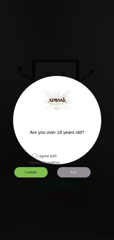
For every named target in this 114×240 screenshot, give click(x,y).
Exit (74, 172)
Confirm (31, 172)
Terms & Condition (44, 163)
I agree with (47, 156)
